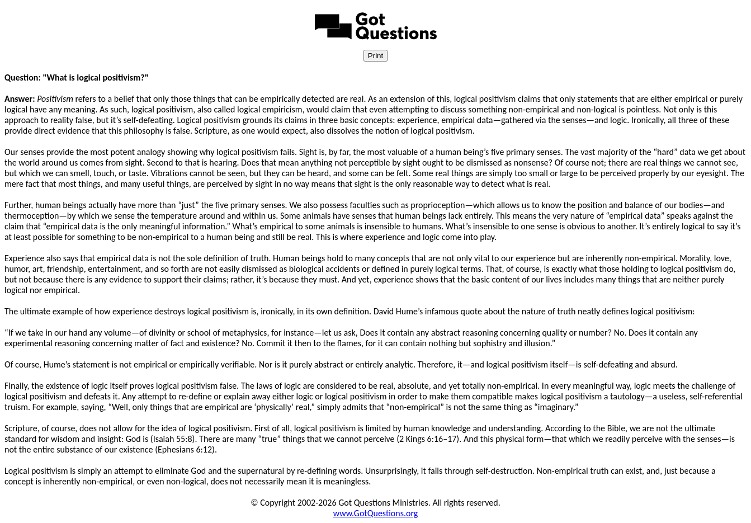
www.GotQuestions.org (375, 513)
